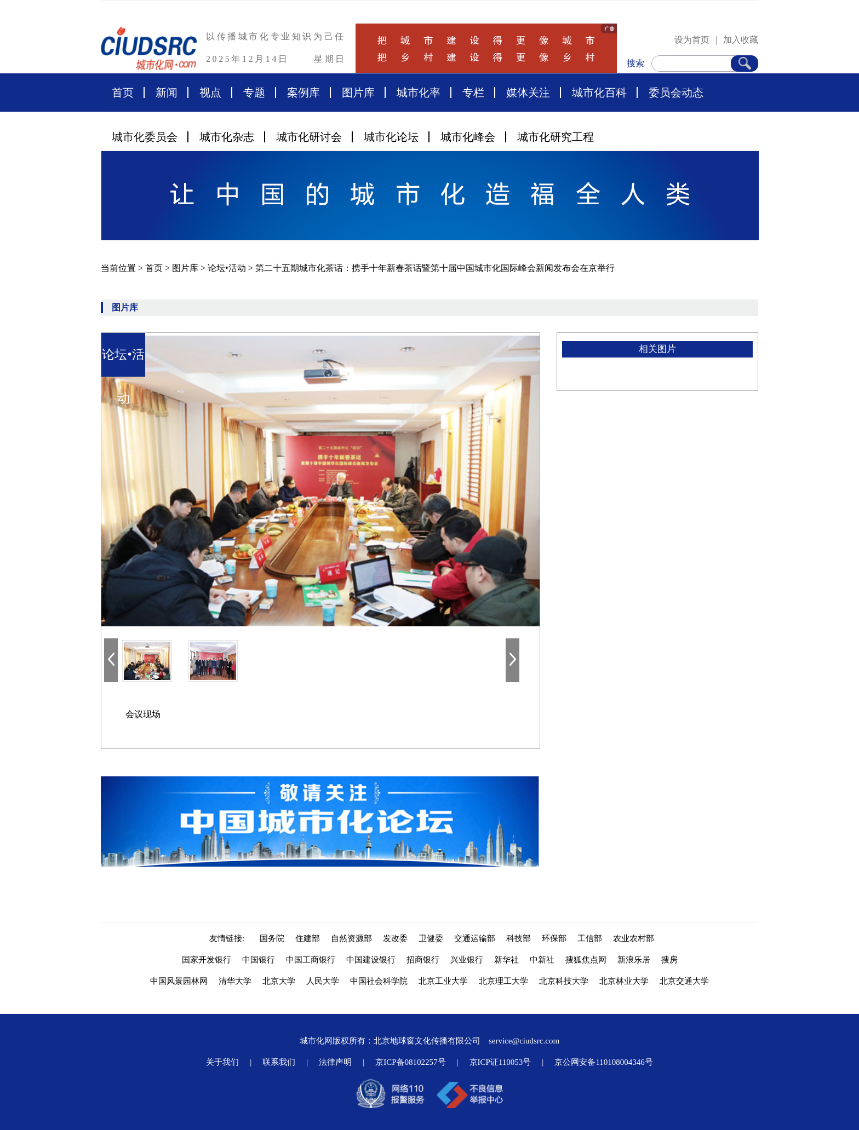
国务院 (272, 938)
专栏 (473, 93)
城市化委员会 (144, 137)
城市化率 (418, 93)
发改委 (395, 938)
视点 (210, 93)
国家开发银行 (206, 959)
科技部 (518, 938)
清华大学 (235, 981)
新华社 (506, 959)
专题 (254, 93)
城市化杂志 (226, 137)
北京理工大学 (503, 981)
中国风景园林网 (179, 981)
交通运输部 (474, 938)
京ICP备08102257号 (410, 1062)
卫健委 (431, 938)
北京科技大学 (563, 981)
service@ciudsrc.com (524, 1040)
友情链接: (229, 938)
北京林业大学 (624, 981)
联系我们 (278, 1062)
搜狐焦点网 (585, 959)
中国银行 (258, 959)
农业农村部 (633, 938)
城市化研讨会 (309, 137)
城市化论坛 (391, 137)
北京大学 (278, 981)
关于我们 (222, 1062)
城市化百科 (599, 93)
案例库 (303, 93)
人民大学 (322, 981)
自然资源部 (351, 938)
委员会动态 (676, 93)
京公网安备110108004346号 (603, 1062)
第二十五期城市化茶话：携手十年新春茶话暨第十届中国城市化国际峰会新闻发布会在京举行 (435, 268)
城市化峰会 (467, 137)
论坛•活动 (228, 268)
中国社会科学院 (379, 981)
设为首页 (691, 39)
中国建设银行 (371, 959)
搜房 (669, 959)
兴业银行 (466, 959)
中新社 (542, 959)
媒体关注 (528, 93)
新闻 (166, 93)
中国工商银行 (310, 959)
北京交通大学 (684, 981)
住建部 (307, 938)
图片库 (358, 93)
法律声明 (335, 1062)
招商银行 (422, 959)
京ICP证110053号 (500, 1062)
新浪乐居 (633, 959)
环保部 (554, 938)
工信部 (589, 938)
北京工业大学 (443, 981)
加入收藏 (740, 39)
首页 (123, 93)
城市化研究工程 (555, 137)
